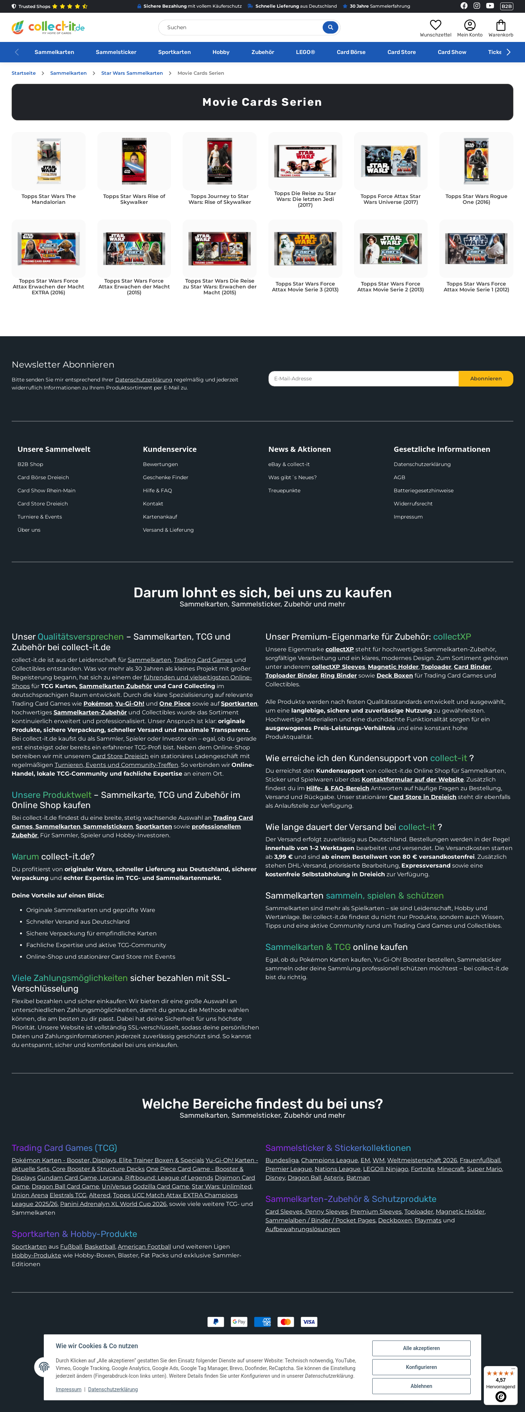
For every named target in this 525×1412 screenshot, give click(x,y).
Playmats (428, 1220)
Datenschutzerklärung (143, 379)
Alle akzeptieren (421, 1348)
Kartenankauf (160, 516)
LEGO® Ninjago (385, 1168)
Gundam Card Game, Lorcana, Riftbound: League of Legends (125, 1177)
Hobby (221, 52)
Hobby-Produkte (36, 1255)
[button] (435, 27)
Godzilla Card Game (161, 1186)
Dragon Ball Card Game (65, 1186)
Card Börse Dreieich (43, 477)
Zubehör (263, 52)
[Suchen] (249, 27)
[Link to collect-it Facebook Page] (464, 6)
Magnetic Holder (460, 1211)
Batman (358, 1177)
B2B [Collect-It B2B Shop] (507, 6)
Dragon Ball (304, 1177)
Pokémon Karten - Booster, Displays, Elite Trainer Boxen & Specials (108, 1160)
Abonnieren (486, 378)
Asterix (334, 1177)
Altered (99, 1195)
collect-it (448, 758)
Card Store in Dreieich (422, 797)
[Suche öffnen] (330, 27)
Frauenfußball (480, 1160)
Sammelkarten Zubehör (115, 686)
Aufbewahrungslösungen (302, 1229)
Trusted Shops (50, 6)
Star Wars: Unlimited (222, 1186)
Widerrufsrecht (413, 503)
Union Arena (30, 1195)
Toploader (418, 1211)
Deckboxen (395, 1220)
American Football (144, 1246)
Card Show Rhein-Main (46, 490)
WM (379, 1160)
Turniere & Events (40, 516)
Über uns (29, 530)
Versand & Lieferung (168, 530)
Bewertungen (160, 464)
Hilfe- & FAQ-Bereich (337, 788)
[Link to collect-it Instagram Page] (477, 6)
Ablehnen (421, 1386)
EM (365, 1160)
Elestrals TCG (68, 1195)
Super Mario (484, 1168)
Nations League (338, 1168)
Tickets (498, 52)
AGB (399, 477)
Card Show (452, 52)
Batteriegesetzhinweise (424, 490)
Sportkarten (174, 52)
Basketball (100, 1246)
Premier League (288, 1168)
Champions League (329, 1160)
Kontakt (153, 503)
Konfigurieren (421, 1367)
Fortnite (423, 1168)
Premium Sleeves (376, 1211)
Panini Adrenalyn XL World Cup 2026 (113, 1203)
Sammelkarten (54, 52)
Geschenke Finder (165, 477)
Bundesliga (282, 1160)
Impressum (408, 516)
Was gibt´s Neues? (292, 477)
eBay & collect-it (289, 464)
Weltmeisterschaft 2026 (422, 1160)
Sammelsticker (116, 52)
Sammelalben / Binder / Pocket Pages (320, 1220)
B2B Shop (30, 464)
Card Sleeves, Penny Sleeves (306, 1211)
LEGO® (305, 52)
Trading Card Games (203, 659)
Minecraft (450, 1168)
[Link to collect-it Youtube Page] (490, 6)
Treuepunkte (284, 490)
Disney (275, 1177)
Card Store (402, 52)
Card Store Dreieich (43, 503)
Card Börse (351, 52)
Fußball (71, 1246)
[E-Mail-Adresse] (363, 379)
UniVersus (116, 1186)
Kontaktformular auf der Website (413, 779)
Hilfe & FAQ (157, 490)
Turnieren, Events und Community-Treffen (116, 764)
